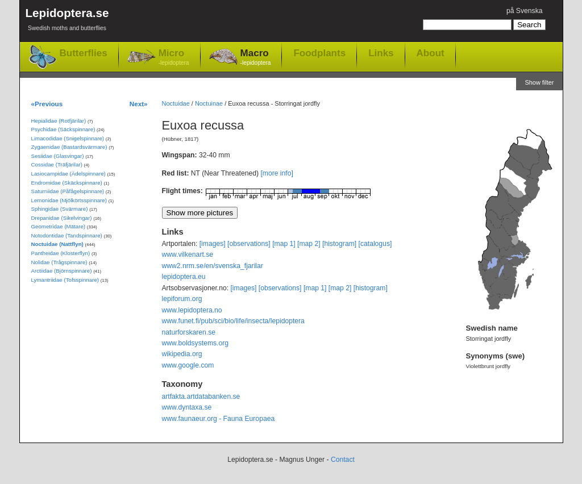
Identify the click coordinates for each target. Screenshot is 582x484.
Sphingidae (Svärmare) (59, 209)
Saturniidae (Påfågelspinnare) (68, 191)
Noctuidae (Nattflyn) (57, 244)
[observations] (249, 244)
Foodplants (319, 53)
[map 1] (284, 244)
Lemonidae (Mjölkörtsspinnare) (69, 200)
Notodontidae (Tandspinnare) (66, 235)
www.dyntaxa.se (187, 407)
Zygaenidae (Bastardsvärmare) (69, 147)
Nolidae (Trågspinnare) (59, 262)
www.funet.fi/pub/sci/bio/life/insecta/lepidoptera (233, 321)
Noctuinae (209, 103)
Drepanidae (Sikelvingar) (61, 218)
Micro (174, 58)
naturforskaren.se (189, 332)
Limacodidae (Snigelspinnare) (68, 138)
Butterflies (83, 53)
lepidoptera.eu (184, 277)
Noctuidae (176, 103)
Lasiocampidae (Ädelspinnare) (68, 173)
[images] (212, 244)
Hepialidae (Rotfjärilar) (58, 121)
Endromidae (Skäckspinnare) (66, 183)
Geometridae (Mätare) (58, 226)
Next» (139, 103)
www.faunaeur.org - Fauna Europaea (218, 419)
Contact (343, 460)
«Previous (47, 103)
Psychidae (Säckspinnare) (63, 129)
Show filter (539, 82)
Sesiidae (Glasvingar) (57, 156)
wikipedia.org (182, 354)
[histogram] (339, 244)
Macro (255, 58)
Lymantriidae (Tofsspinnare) (65, 280)
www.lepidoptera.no (192, 310)
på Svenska (524, 11)
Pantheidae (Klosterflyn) (60, 253)
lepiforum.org (182, 299)
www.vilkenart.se (188, 254)
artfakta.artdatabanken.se (201, 396)
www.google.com (188, 365)
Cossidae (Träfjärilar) (56, 164)
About (430, 53)
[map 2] (309, 244)
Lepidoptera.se (67, 21)
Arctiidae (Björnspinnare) (61, 271)
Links (380, 53)
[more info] (276, 173)
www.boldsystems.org (195, 343)
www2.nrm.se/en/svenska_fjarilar (212, 266)
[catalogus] (375, 244)
